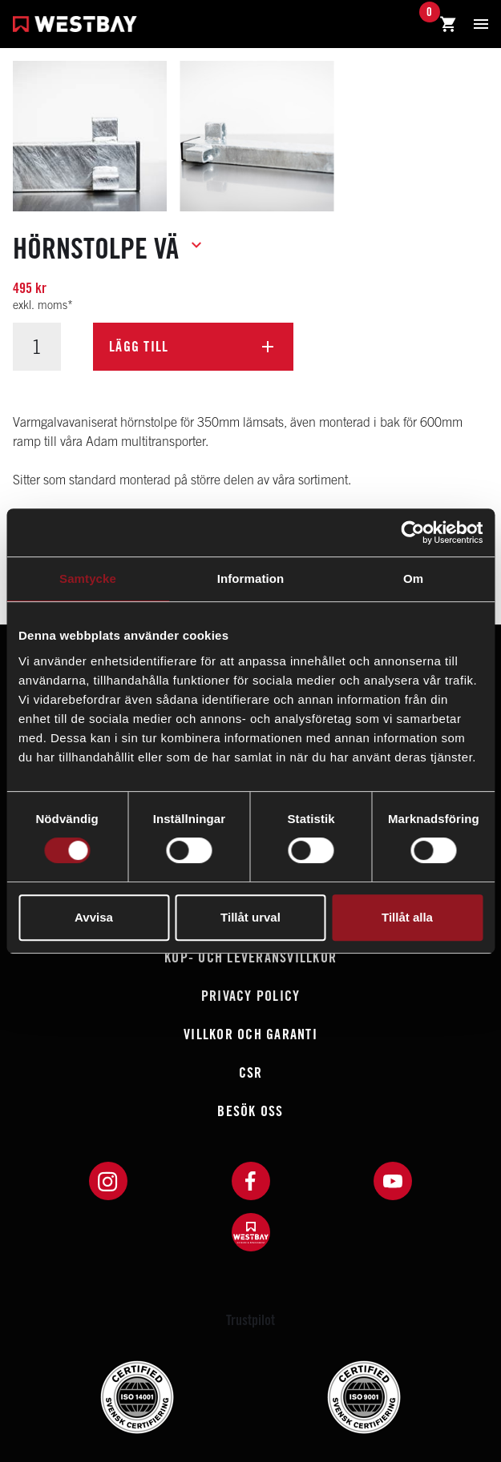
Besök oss (250, 1111)
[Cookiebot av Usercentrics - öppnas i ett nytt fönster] (412, 532)
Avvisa (94, 917)
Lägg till (138, 346)
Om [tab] (413, 578)
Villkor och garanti (250, 1034)
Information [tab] (251, 578)
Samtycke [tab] (87, 578)
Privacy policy (251, 995)
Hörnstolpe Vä (96, 248)
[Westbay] (75, 26)
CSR (251, 1072)
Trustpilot (250, 1319)
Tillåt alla (407, 917)
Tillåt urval (250, 917)
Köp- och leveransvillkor (250, 957)
